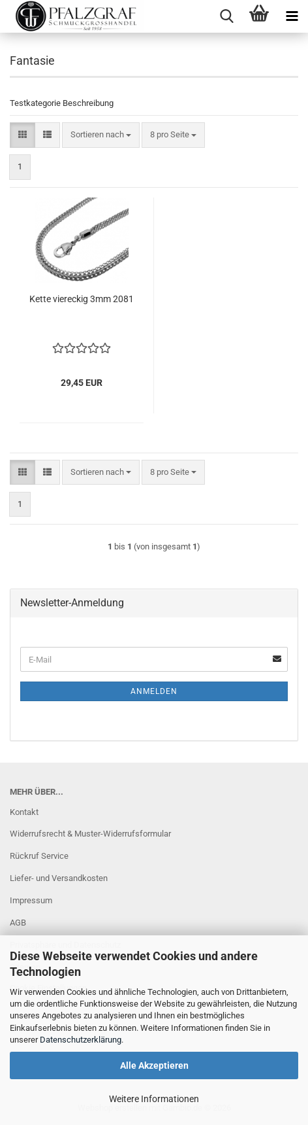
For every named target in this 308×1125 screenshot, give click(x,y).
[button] (22, 135)
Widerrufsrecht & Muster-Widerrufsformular (90, 834)
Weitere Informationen (154, 1099)
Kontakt (24, 812)
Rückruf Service (39, 856)
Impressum (31, 900)
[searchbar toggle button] (226, 16)
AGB (18, 922)
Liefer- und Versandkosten (59, 878)
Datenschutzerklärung (80, 1040)
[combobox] (101, 135)
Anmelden (154, 691)
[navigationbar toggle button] (291, 16)
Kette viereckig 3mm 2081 (81, 299)
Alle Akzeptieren (154, 1065)
